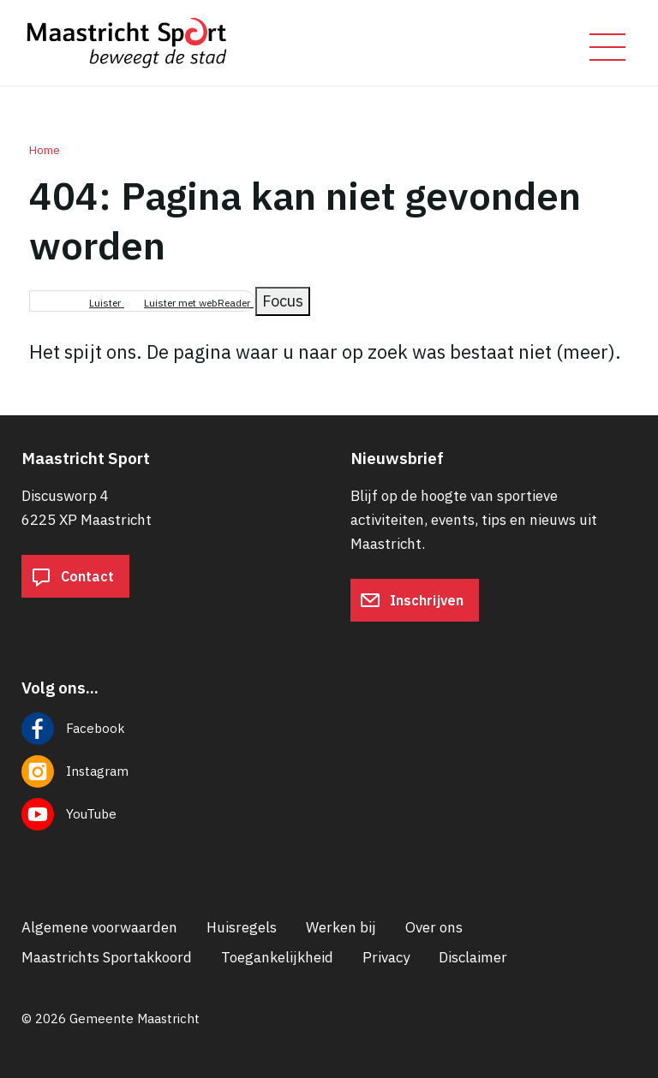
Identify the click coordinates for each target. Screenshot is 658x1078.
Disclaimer (473, 957)
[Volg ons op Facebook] (329, 728)
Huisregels (241, 927)
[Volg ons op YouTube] (329, 814)
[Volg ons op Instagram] (329, 771)
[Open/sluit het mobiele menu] (607, 47)
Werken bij (341, 927)
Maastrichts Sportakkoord (106, 957)
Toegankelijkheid (277, 957)
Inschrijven (412, 600)
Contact (72, 576)
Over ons (434, 927)
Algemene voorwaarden (99, 927)
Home (44, 150)
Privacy (386, 957)
